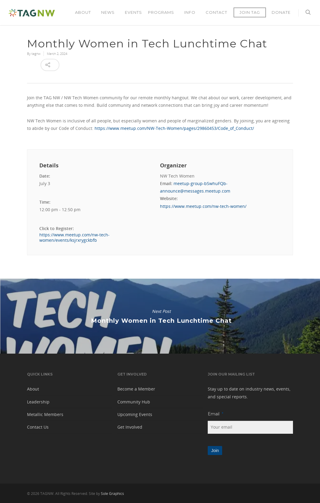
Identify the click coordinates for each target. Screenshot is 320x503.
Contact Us (38, 427)
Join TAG (250, 12)
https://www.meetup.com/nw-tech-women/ (203, 206)
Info (192, 13)
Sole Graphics (112, 493)
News (110, 13)
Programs (163, 13)
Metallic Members (45, 414)
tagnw (36, 53)
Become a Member (136, 389)
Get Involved (129, 427)
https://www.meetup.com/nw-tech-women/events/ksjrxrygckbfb (74, 237)
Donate (281, 12)
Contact (216, 12)
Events (133, 12)
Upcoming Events (134, 414)
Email (215, 414)
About (85, 13)
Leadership (38, 402)
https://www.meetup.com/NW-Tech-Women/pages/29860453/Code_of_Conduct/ (174, 128)
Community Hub (133, 402)
